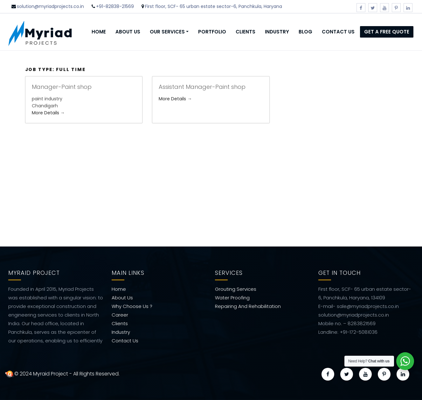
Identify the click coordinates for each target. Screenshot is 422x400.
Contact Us (338, 31)
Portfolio (212, 31)
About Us (127, 31)
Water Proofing (232, 296)
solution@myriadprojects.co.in (50, 6)
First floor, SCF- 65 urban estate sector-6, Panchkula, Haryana (213, 6)
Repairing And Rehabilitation (248, 305)
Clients (245, 31)
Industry (277, 31)
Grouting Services (235, 288)
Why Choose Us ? (132, 305)
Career (120, 314)
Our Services (167, 31)
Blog (305, 31)
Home (99, 31)
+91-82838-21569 (115, 6)
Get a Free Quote (386, 31)
